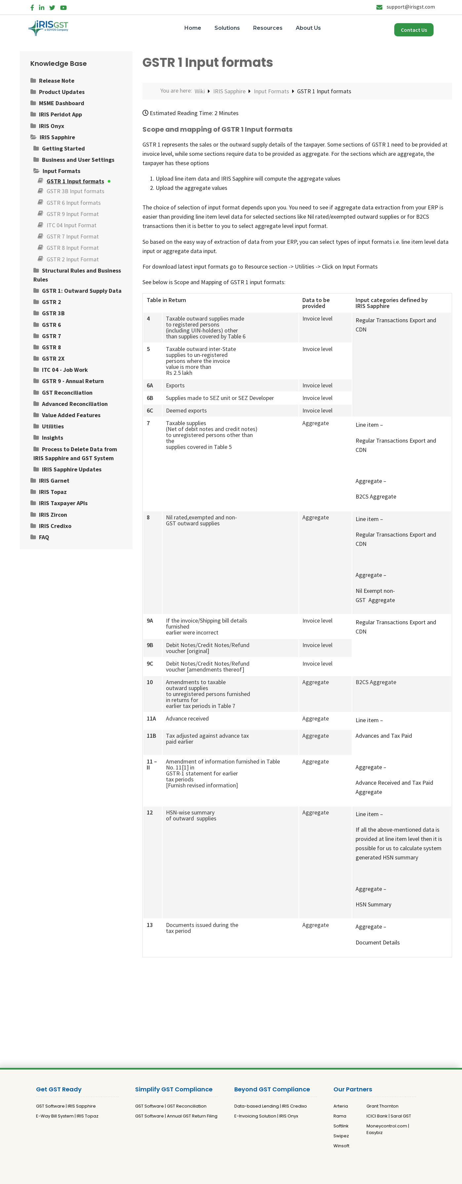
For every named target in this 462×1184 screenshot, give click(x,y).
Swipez (341, 1136)
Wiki (200, 91)
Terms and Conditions (264, 1176)
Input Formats (272, 91)
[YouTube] (63, 6)
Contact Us (414, 29)
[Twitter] (52, 6)
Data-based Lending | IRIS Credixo (270, 1106)
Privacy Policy (222, 1176)
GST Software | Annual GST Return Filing (176, 1116)
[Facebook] (32, 6)
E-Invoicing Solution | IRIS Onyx (266, 1116)
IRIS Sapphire (230, 91)
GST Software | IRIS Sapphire (66, 1106)
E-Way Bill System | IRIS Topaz (67, 1116)
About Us (308, 28)
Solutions (227, 28)
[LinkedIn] (41, 6)
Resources (268, 28)
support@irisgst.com (405, 6)
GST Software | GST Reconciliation (171, 1106)
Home (192, 28)
